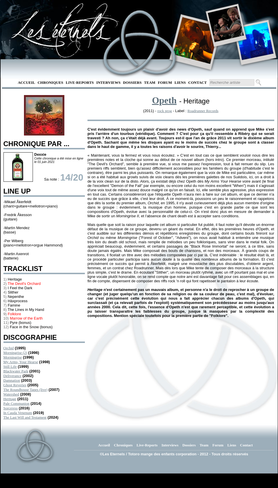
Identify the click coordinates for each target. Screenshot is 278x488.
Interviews (108, 82)
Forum (165, 82)
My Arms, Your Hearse (20, 362)
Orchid (8, 348)
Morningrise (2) (15, 352)
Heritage (9, 399)
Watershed (11, 394)
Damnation (11, 380)
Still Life (10, 366)
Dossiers (132, 82)
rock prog (164, 111)
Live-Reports (80, 82)
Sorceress (10, 408)
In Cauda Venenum (17, 413)
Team (149, 82)
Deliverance (12, 376)
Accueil (26, 82)
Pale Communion (16, 403)
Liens (180, 82)
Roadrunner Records (202, 111)
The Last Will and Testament (25, 417)
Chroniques (50, 82)
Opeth (164, 100)
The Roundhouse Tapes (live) (25, 389)
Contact (197, 82)
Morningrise (12, 357)
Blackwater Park (15, 371)
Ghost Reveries (15, 385)
